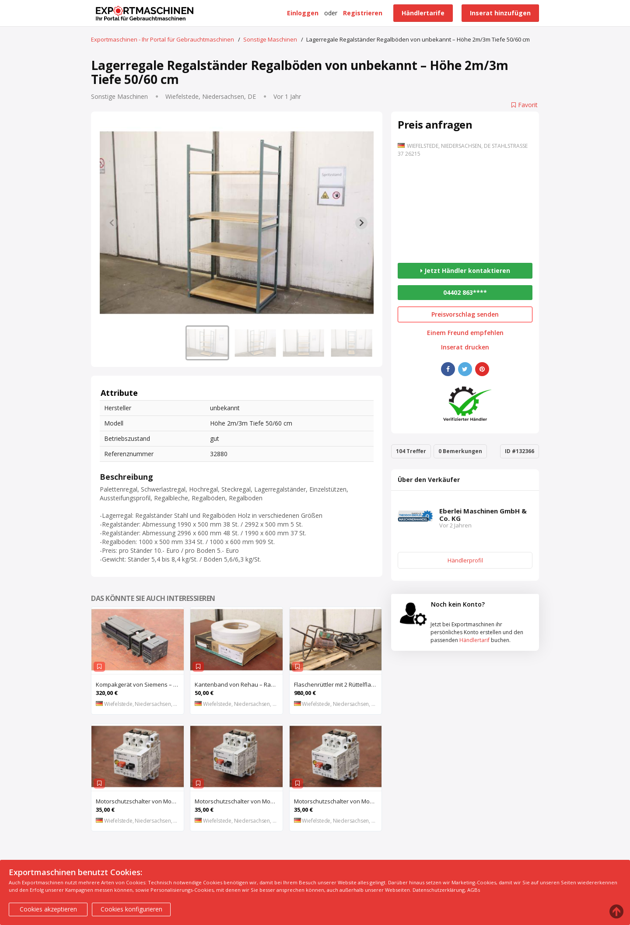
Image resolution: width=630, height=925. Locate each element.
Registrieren (362, 13)
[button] (207, 342)
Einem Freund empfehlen (465, 333)
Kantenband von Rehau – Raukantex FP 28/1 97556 (239, 684)
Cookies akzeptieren (48, 909)
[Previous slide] (112, 223)
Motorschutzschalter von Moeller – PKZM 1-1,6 (338, 801)
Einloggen (302, 13)
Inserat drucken (465, 347)
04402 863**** (465, 292)
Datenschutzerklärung (439, 890)
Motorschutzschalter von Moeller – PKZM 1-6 (239, 801)
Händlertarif (474, 640)
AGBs (473, 890)
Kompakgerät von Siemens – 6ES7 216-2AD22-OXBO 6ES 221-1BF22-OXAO (140, 684)
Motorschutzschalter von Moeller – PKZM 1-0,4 (140, 801)
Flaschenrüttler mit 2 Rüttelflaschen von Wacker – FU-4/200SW (338, 684)
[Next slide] (361, 223)
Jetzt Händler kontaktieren (465, 270)
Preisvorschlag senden (465, 314)
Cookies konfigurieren (131, 909)
